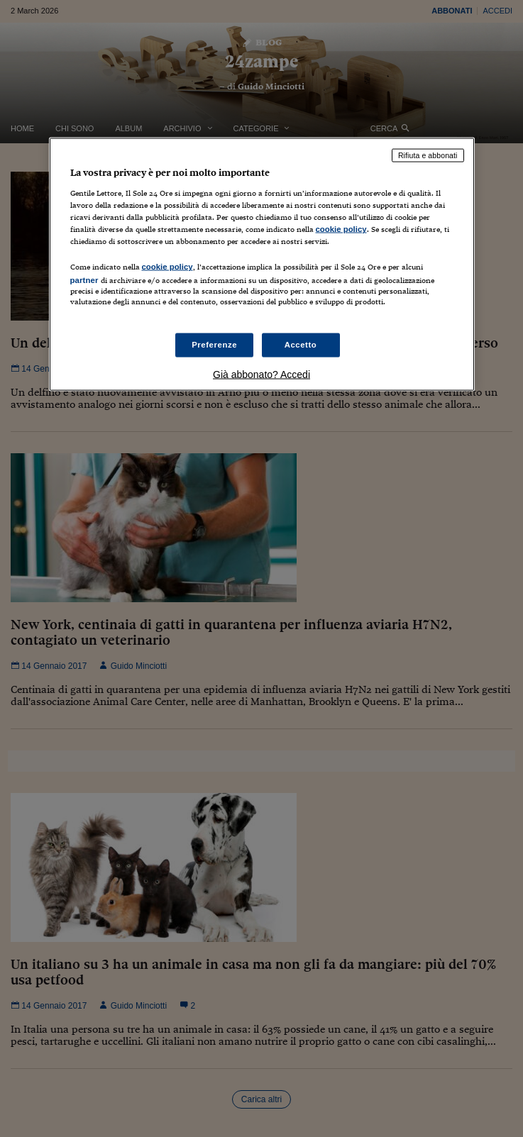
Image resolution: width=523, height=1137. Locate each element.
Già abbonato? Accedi (261, 373)
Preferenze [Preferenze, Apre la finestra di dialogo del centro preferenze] (214, 344)
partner (84, 280)
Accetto (301, 344)
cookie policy (341, 229)
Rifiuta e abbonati (428, 155)
